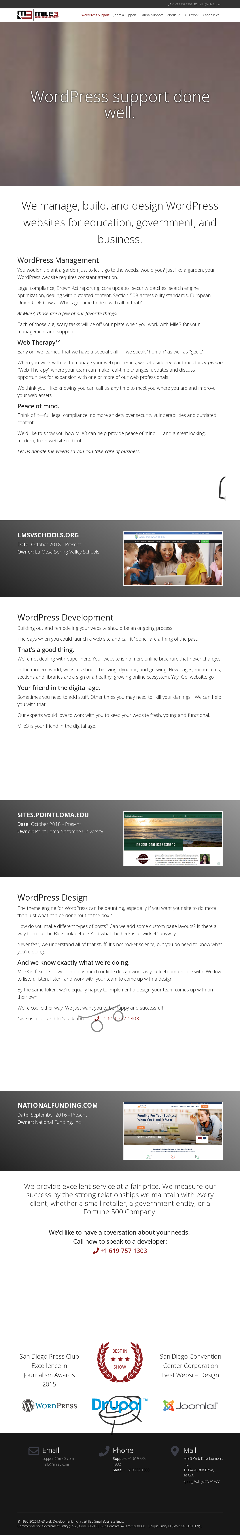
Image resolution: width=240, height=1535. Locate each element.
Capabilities (211, 15)
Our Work (191, 15)
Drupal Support (152, 15)
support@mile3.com (58, 1458)
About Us (174, 15)
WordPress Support (95, 15)
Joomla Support (125, 15)
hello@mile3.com (209, 4)
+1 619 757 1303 (182, 4)
